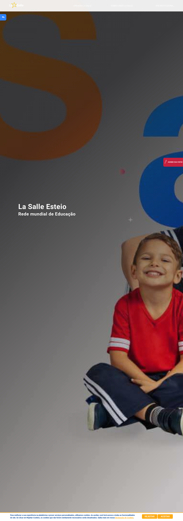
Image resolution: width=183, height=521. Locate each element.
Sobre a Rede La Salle (122, 6)
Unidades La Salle (82, 6)
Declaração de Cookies (124, 518)
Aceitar (165, 516)
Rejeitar (150, 516)
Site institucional (165, 6)
